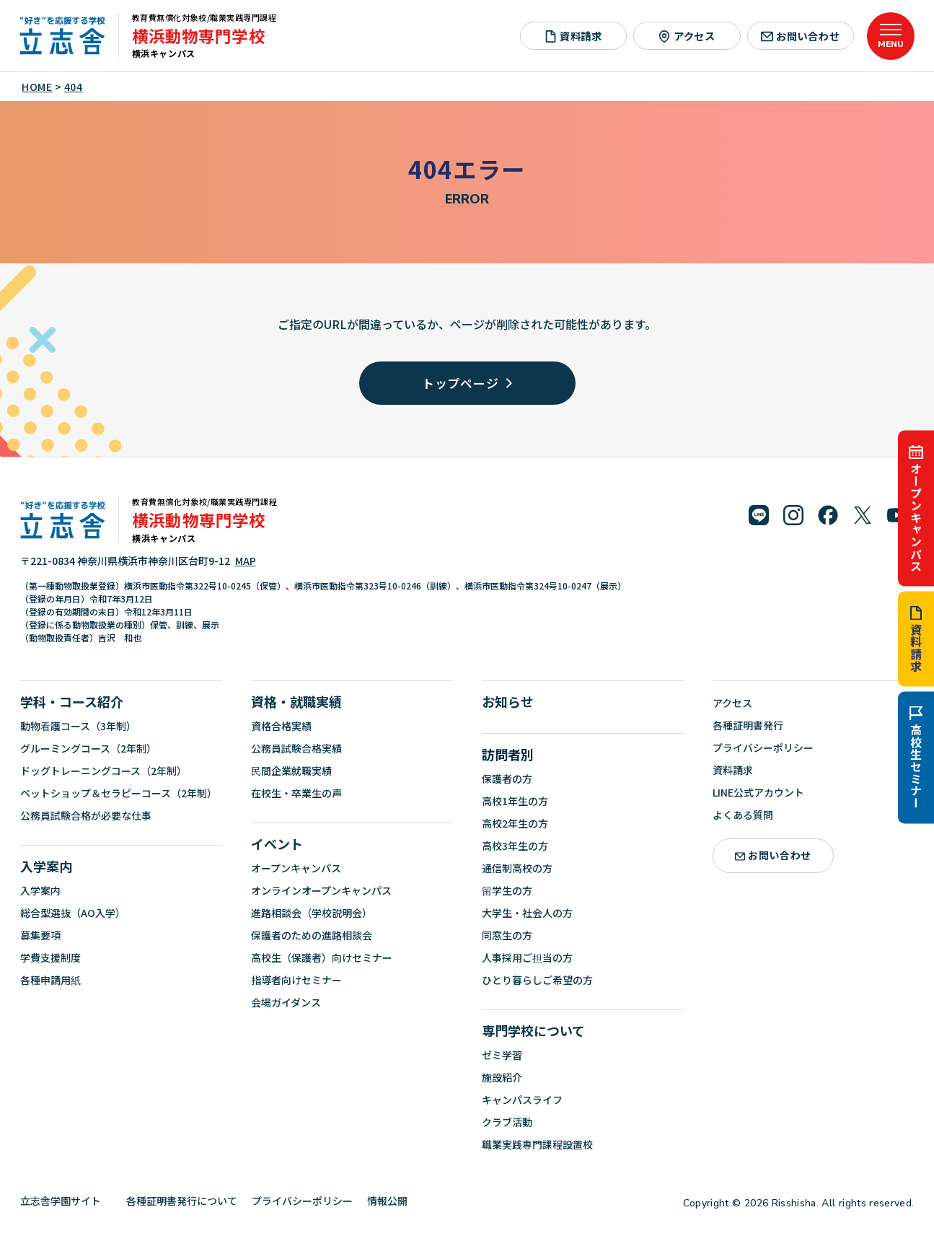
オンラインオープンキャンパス (321, 890)
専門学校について (533, 1030)
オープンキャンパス (916, 508)
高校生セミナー (916, 758)
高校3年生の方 (515, 845)
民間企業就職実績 (291, 770)
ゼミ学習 (502, 1055)
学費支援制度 (50, 957)
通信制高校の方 (517, 868)
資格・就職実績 (296, 701)
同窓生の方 (507, 935)
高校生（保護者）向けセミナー (321, 957)
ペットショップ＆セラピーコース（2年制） (118, 793)
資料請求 (916, 639)
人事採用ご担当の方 (527, 957)
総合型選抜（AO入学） (72, 913)
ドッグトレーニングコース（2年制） (103, 770)
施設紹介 (502, 1077)
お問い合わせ (800, 35)
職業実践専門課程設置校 (537, 1144)
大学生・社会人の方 (527, 913)
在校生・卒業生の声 (296, 793)
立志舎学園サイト (66, 1200)
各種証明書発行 (748, 725)
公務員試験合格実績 (296, 748)
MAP (245, 560)
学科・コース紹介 (71, 701)
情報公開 (392, 1200)
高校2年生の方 (515, 823)
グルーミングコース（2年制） (88, 748)
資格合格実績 (281, 726)
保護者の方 (507, 778)
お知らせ (508, 701)
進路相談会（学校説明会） (311, 913)
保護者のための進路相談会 (311, 935)
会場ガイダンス (286, 1002)
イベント (277, 843)
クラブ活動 (507, 1122)
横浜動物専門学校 (198, 35)
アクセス (686, 35)
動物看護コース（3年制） (78, 726)
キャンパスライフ (522, 1099)
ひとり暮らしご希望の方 (537, 980)
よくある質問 (743, 814)
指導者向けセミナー (296, 980)
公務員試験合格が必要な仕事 (85, 815)
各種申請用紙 (50, 980)
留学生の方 (507, 890)
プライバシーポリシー (763, 747)
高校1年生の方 (515, 801)
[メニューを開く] (891, 36)
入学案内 (46, 865)
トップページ (467, 383)
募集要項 (40, 935)
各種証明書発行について (181, 1200)
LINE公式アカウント (758, 792)
